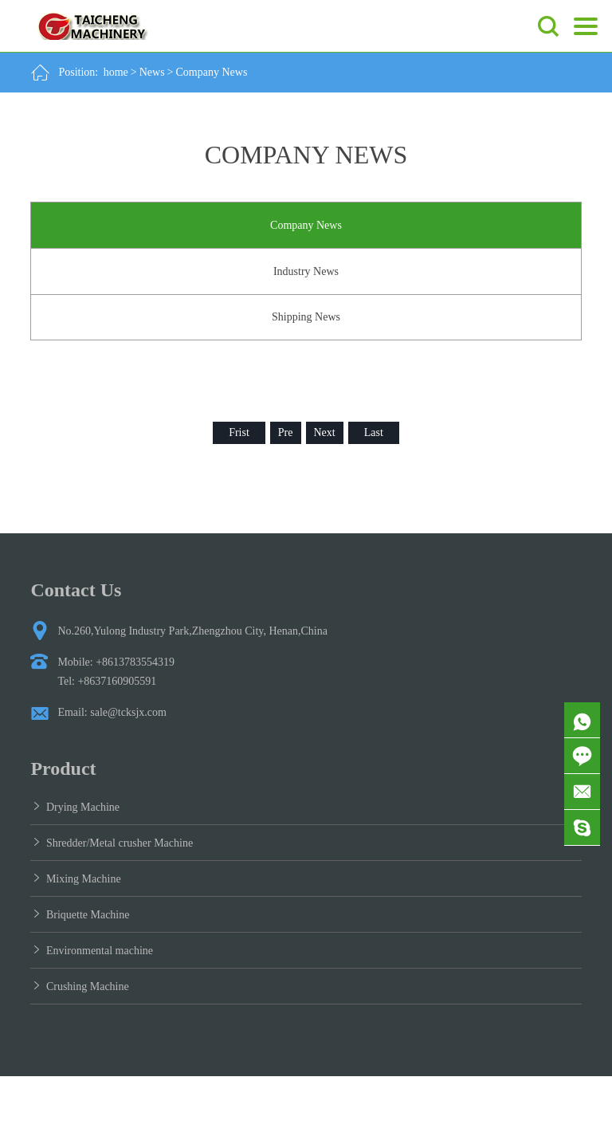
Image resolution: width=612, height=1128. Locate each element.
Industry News (306, 271)
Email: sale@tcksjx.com (112, 712)
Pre (285, 432)
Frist (239, 432)
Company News (212, 72)
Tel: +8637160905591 (106, 681)
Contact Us (75, 590)
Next (324, 432)
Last (373, 432)
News (152, 72)
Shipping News (306, 317)
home (116, 72)
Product (63, 768)
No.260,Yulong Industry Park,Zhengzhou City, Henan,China (192, 631)
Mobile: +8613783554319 (116, 662)
